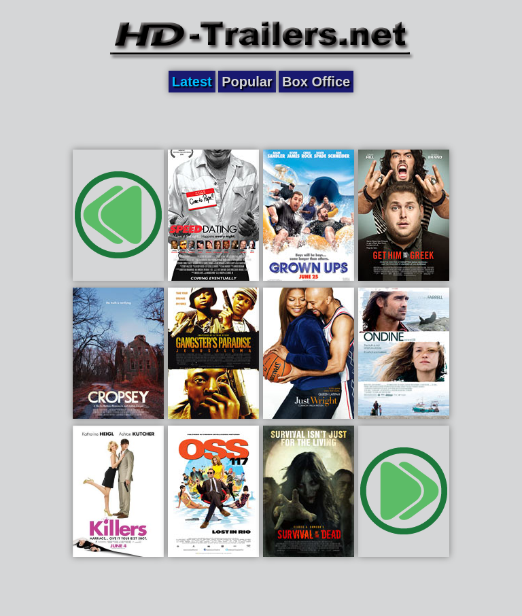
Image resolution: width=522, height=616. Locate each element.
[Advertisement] (261, 120)
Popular (247, 81)
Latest (192, 81)
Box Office (316, 81)
